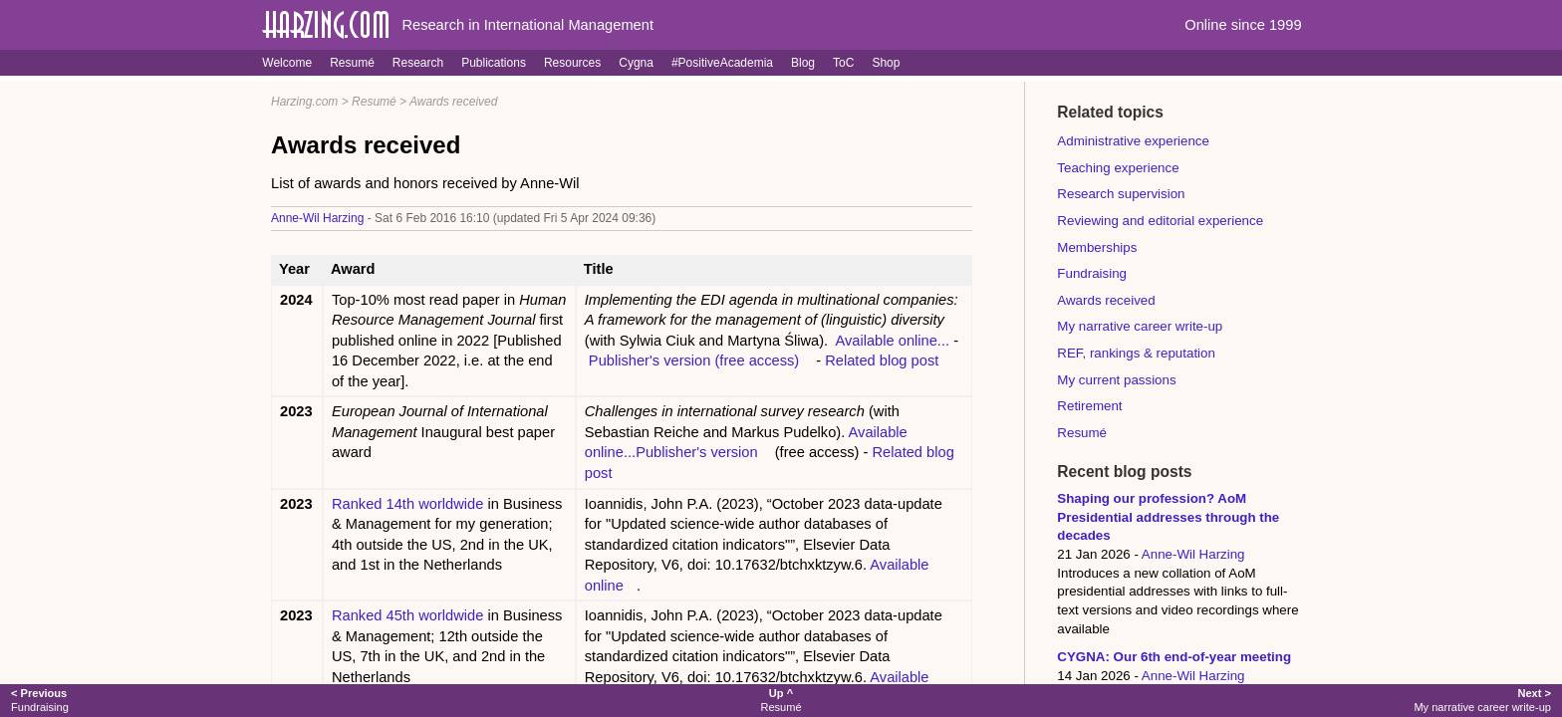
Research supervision (1120, 193)
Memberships (1097, 247)
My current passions (1116, 379)
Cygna (636, 63)
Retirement (1089, 405)
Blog (803, 63)
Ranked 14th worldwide (407, 504)
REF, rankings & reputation (1136, 353)
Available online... (894, 341)
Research (417, 63)
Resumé (352, 63)
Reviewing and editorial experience (1160, 220)
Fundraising (1092, 273)
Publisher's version (697, 452)
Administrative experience (1133, 140)
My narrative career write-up (1139, 326)
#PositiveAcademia (722, 63)
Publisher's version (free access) (694, 360)
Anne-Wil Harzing (317, 218)
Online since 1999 (1242, 25)
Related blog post (881, 360)
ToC (843, 63)
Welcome (287, 63)
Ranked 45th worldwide (407, 615)
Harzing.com (304, 102)
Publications (493, 63)
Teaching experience (1117, 167)
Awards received (453, 102)
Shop (886, 63)
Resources (572, 63)
